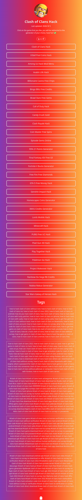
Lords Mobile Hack (41, 217)
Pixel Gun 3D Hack (41, 242)
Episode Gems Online (41, 140)
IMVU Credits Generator (41, 208)
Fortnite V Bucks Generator (41, 166)
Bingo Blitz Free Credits (41, 89)
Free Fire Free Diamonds (41, 174)
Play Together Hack (41, 251)
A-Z (41, 39)
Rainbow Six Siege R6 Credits (41, 277)
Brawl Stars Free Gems (41, 97)
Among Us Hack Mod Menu (41, 63)
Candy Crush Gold (41, 115)
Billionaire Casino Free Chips (41, 80)
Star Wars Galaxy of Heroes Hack (41, 294)
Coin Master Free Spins (41, 132)
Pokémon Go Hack (41, 260)
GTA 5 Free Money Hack (41, 183)
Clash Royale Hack (41, 123)
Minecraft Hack (41, 225)
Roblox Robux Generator (41, 285)
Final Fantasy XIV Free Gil (41, 157)
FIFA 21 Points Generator (41, 149)
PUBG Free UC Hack (41, 234)
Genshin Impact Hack (41, 191)
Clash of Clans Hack (41, 46)
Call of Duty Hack (41, 106)
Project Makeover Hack (41, 268)
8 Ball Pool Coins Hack (41, 55)
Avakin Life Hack (41, 72)
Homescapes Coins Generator (41, 200)
